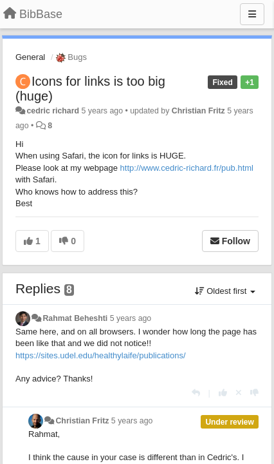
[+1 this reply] (223, 393)
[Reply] (196, 393)
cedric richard (52, 110)
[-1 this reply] (254, 393)
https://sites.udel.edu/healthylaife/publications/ (100, 355)
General (30, 57)
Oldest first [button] (225, 291)
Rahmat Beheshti (74, 318)
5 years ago (131, 318)
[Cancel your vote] (238, 393)
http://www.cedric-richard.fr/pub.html (186, 168)
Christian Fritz (198, 110)
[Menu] (252, 14)
